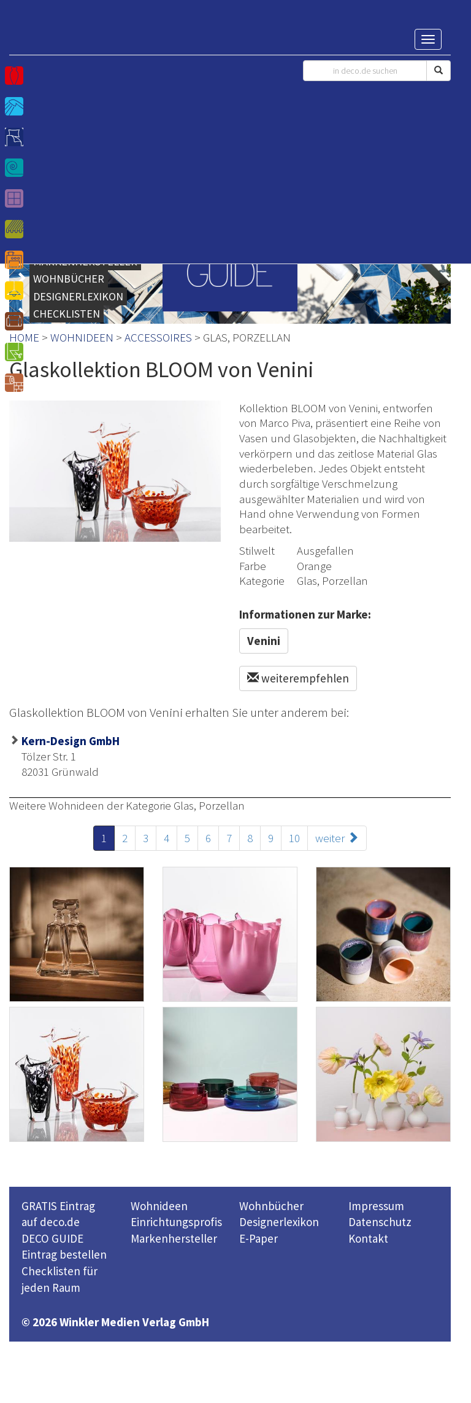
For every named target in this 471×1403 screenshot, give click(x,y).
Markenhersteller (174, 1238)
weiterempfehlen (298, 678)
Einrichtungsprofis (176, 1221)
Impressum (376, 1205)
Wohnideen (159, 1205)
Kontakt (368, 1238)
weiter (337, 837)
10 (294, 837)
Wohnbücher (271, 1205)
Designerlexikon (279, 1221)
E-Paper (258, 1238)
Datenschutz (380, 1221)
